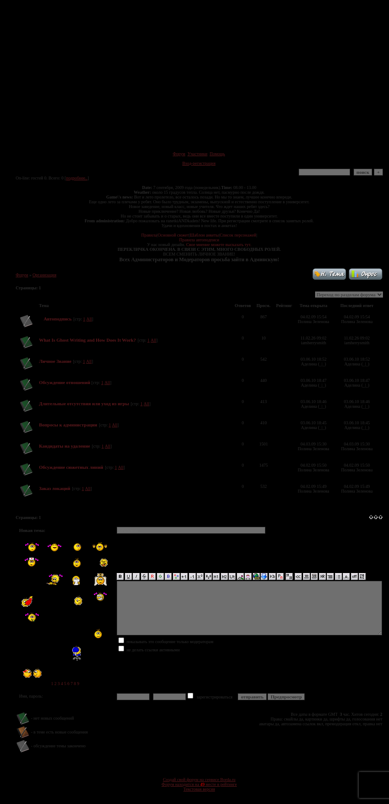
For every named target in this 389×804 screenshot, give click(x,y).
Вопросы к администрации (68, 424)
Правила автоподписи (199, 239)
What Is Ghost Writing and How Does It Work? (87, 340)
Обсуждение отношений (65, 382)
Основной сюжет (173, 235)
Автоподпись (58, 318)
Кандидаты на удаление (64, 445)
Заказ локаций (54, 488)
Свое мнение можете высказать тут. (219, 244)
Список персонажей (238, 235)
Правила (149, 235)
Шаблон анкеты (204, 235)
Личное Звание (55, 361)
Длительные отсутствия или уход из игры (84, 403)
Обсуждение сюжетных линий (71, 467)
